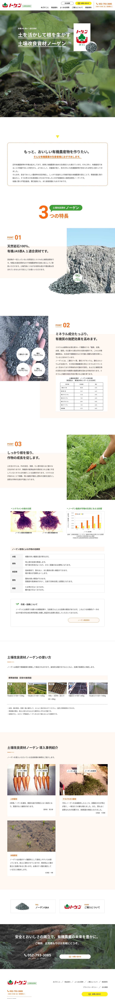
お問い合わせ (83, 3)
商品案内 (54, 7)
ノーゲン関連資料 (83, 598)
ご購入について (77, 7)
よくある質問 (64, 7)
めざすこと (45, 7)
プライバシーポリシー (90, 965)
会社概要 (67, 3)
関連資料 (88, 7)
